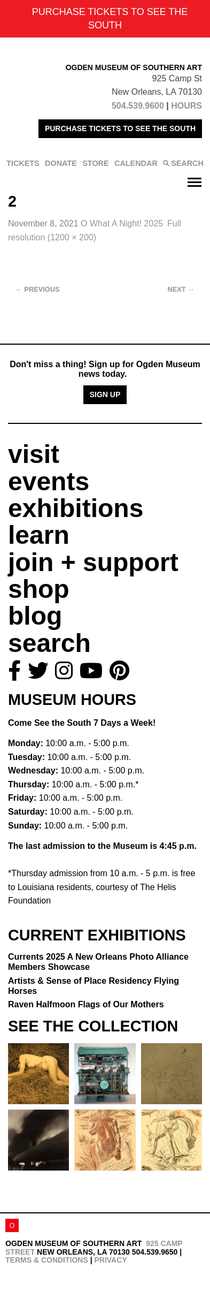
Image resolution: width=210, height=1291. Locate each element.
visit (33, 454)
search (49, 643)
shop (38, 589)
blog (35, 616)
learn (38, 535)
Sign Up (105, 394)
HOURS (186, 105)
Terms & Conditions (46, 1260)
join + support (93, 562)
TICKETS (23, 163)
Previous (37, 289)
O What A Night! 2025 (122, 223)
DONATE (61, 163)
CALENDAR (136, 163)
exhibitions (75, 508)
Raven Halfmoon (86, 1004)
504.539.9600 (138, 105)
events (48, 481)
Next (181, 289)
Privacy (110, 1260)
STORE (95, 163)
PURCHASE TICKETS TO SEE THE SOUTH (120, 128)
